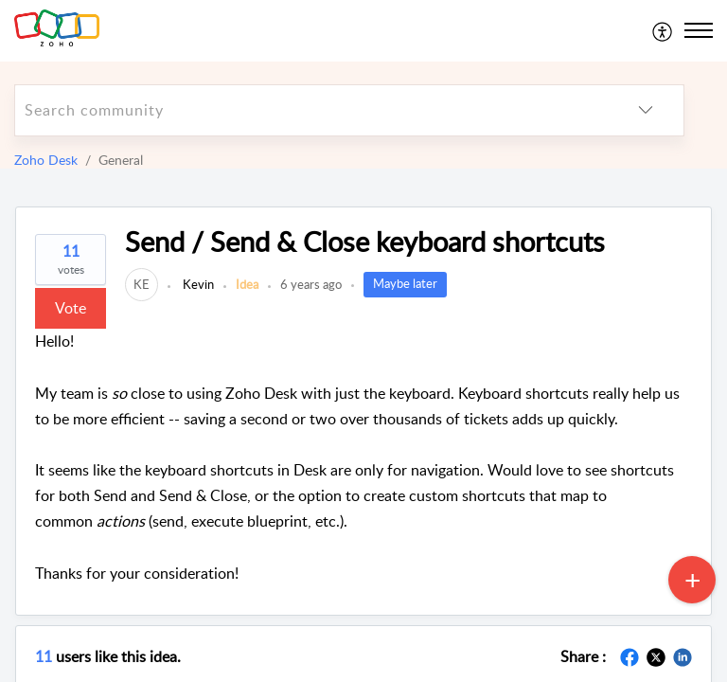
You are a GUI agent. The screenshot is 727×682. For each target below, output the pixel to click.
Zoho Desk (46, 160)
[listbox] (645, 110)
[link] (141, 284)
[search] (311, 110)
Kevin (197, 284)
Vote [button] (70, 307)
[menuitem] (663, 30)
